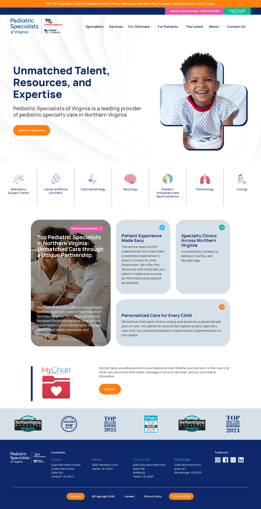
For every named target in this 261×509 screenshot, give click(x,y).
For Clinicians (140, 26)
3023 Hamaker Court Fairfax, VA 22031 (110, 464)
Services (116, 26)
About (215, 26)
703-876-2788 (181, 496)
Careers (129, 496)
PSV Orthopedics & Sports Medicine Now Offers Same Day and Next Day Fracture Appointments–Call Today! (130, 3)
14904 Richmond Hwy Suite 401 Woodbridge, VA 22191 (192, 466)
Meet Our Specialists (31, 130)
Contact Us (237, 26)
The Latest (194, 26)
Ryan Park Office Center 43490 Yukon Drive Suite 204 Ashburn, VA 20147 (69, 468)
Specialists (95, 26)
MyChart (110, 389)
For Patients (169, 26)
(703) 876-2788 (194, 11)
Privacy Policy (153, 496)
